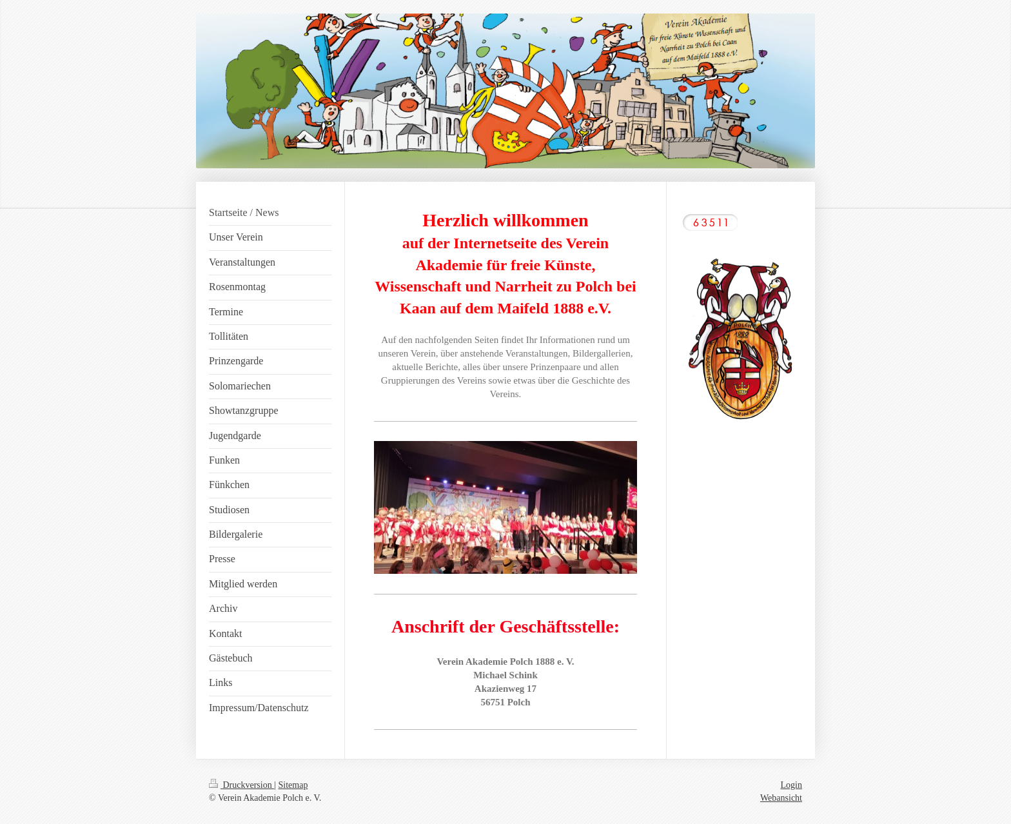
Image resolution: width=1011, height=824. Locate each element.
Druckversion (241, 785)
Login (791, 785)
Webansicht (781, 798)
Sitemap (293, 785)
